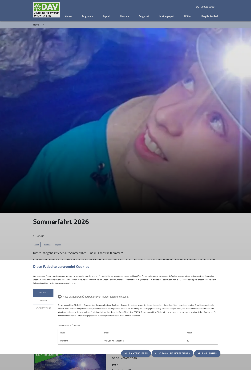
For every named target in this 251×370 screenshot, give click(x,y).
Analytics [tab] (43, 292)
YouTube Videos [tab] (43, 308)
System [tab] (43, 300)
